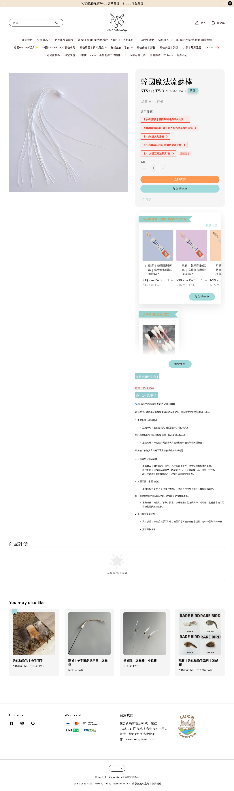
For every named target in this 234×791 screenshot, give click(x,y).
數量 (143, 162)
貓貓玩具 (163, 39)
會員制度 (157, 783)
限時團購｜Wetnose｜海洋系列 (168, 55)
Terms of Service (82, 783)
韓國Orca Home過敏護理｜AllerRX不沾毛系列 (105, 39)
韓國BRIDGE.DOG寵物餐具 (58, 47)
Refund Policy (121, 783)
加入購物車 (180, 188)
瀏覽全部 (211, 225)
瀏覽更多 (185, 153)
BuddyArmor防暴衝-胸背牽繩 (194, 39)
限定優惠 (70, 55)
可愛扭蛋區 (53, 55)
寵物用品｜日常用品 (92, 47)
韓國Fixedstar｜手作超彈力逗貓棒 (100, 55)
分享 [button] (146, 199)
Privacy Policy (103, 783)
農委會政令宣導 (141, 783)
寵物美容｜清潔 (169, 47)
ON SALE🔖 (213, 47)
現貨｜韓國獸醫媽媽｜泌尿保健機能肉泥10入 (191, 270)
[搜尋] (57, 22)
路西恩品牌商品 (64, 39)
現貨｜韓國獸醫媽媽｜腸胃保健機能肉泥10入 (157, 270)
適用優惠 (147, 111)
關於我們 (27, 39)
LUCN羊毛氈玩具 (135, 55)
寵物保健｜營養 (146, 47)
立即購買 (180, 179)
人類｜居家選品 (192, 47)
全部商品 (42, 39)
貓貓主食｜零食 (120, 47)
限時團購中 (147, 39)
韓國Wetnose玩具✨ (26, 47)
